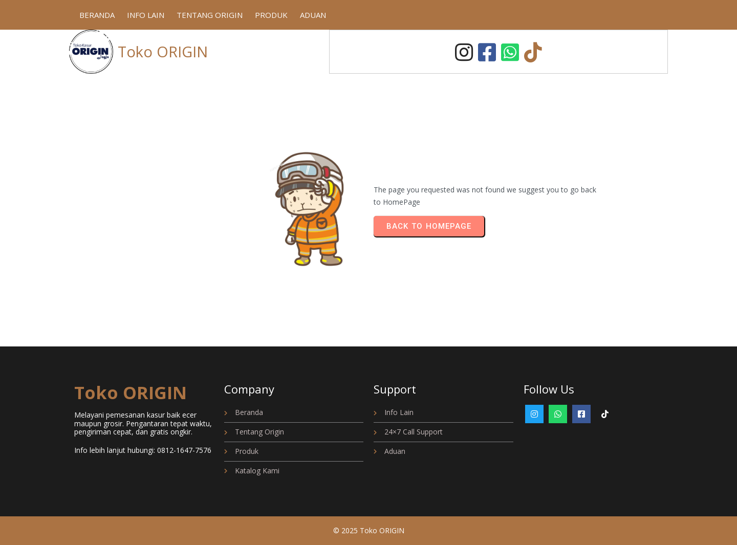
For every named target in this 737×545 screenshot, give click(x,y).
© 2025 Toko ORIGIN (368, 530)
